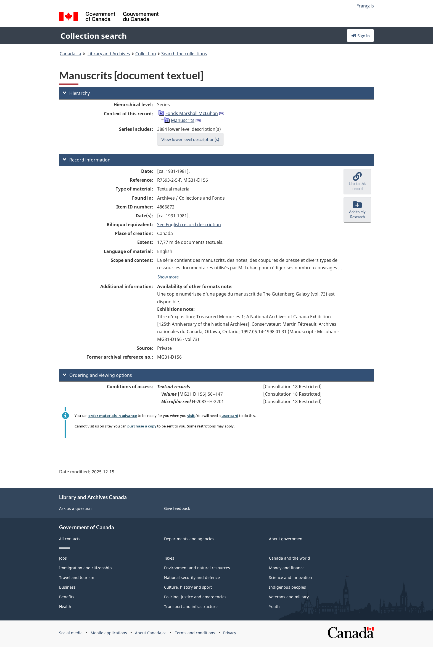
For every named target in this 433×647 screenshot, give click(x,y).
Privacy (229, 632)
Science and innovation (290, 577)
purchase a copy (141, 426)
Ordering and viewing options (97, 375)
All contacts (69, 538)
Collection (145, 54)
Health (65, 606)
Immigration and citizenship (85, 567)
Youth (274, 606)
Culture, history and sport (188, 587)
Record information (86, 160)
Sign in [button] (360, 35)
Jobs (63, 558)
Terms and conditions (195, 632)
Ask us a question (75, 508)
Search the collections (184, 54)
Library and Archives (109, 54)
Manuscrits (182, 120)
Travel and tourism (76, 577)
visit (191, 415)
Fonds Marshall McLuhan (191, 113)
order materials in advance (112, 415)
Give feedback (177, 508)
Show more (168, 276)
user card (229, 415)
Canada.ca (70, 54)
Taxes (169, 558)
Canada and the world (289, 558)
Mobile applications (109, 632)
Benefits (66, 596)
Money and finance (287, 567)
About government (286, 538)
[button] (357, 181)
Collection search (93, 35)
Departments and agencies (189, 538)
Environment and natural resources (197, 567)
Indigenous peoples (287, 587)
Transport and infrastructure (191, 606)
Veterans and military (289, 596)
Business (67, 587)
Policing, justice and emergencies (195, 596)
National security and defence (192, 577)
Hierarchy (76, 93)
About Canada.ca (151, 632)
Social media (71, 632)
